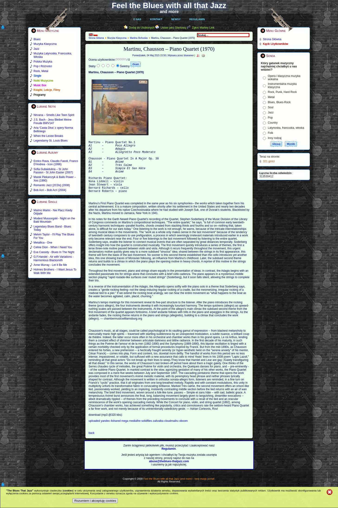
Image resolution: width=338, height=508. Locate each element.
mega (125, 432)
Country (273, 122)
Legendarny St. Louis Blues (51, 140)
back (91, 444)
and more (169, 11)
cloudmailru (171, 432)
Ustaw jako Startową (173, 27)
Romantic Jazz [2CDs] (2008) (52, 185)
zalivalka (158, 432)
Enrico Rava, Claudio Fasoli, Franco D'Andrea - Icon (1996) (56, 162)
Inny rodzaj (275, 138)
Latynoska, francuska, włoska (286, 127)
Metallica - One (43, 242)
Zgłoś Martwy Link (203, 27)
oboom (183, 432)
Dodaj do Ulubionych (142, 27)
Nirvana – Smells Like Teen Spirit (54, 115)
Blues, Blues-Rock (279, 102)
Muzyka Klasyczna (116, 38)
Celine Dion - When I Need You (53, 247)
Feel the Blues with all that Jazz (169, 5)
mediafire (135, 432)
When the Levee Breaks (48, 136)
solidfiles (146, 432)
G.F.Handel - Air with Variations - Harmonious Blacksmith (54, 258)
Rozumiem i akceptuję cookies (95, 500)
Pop (270, 117)
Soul (271, 107)
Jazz (271, 112)
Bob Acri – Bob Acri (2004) (50, 190)
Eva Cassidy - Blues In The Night (54, 252)
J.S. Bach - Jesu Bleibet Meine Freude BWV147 (52, 121)
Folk (270, 133)
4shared (115, 432)
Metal (271, 97)
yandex (105, 432)
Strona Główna (96, 38)
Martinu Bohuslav (139, 38)
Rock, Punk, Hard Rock (282, 92)
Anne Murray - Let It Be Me (50, 265)
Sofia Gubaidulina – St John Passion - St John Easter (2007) (53, 171)
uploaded (95, 432)
